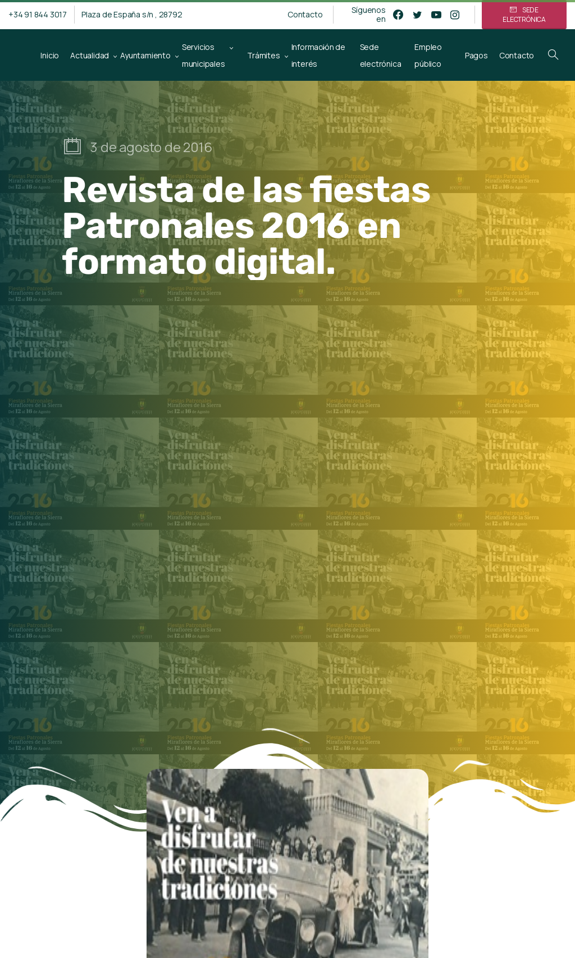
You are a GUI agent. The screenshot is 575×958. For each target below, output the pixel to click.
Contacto (305, 14)
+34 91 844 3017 (37, 14)
